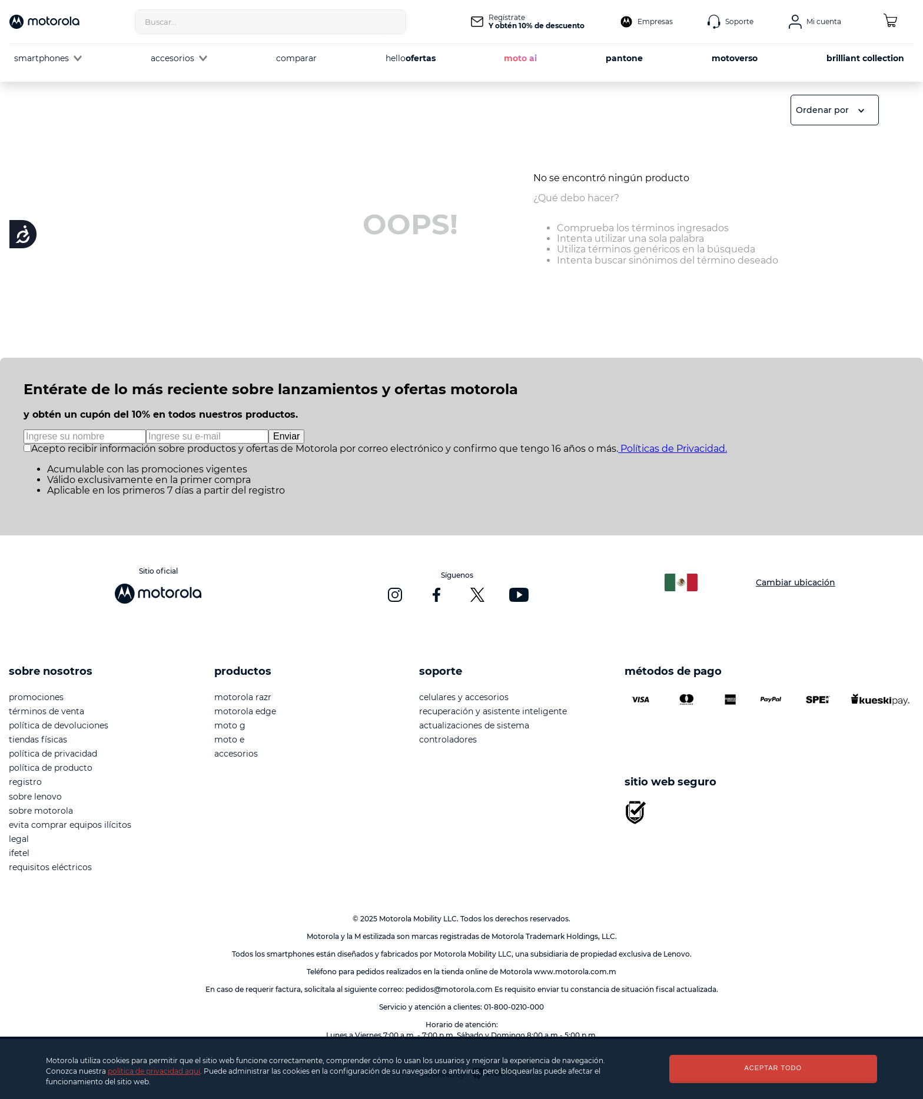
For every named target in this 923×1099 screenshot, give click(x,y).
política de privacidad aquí (154, 1071)
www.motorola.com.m (575, 971)
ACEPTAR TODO (773, 1067)
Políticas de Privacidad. (672, 448)
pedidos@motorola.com (449, 989)
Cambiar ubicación (795, 582)
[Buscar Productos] (393, 22)
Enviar (286, 436)
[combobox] (270, 22)
